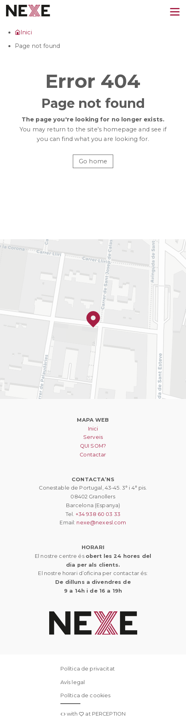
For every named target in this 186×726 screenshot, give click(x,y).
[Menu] (175, 12)
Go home (93, 161)
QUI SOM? (93, 446)
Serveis (93, 437)
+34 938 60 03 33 (98, 514)
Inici (93, 429)
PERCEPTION (109, 714)
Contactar (93, 455)
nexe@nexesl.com (101, 523)
